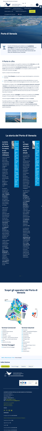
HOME (2, 357)
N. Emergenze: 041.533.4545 (10, 14)
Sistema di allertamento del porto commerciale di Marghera (14, 418)
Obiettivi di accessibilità (8, 404)
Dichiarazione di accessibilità (9, 403)
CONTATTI (32, 11)
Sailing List (31, 366)
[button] (40, 6)
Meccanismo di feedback (8, 405)
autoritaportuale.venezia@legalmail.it (13, 400)
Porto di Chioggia (15, 366)
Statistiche (23, 366)
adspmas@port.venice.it (10, 399)
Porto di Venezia (5, 366)
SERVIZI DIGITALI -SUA (9, 11)
